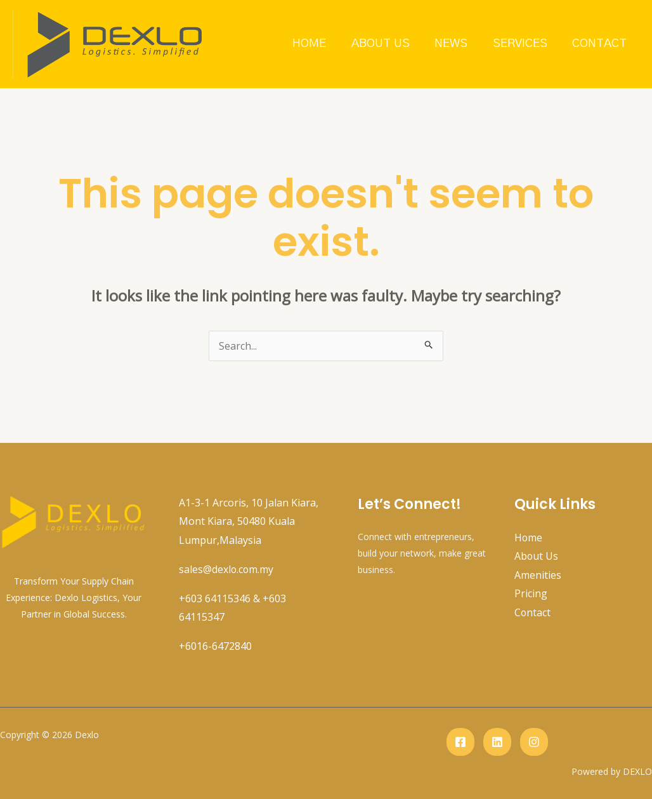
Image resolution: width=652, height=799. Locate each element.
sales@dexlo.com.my (227, 569)
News (453, 43)
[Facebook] (460, 742)
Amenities (537, 575)
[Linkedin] (497, 742)
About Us (384, 43)
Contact (600, 43)
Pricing (530, 594)
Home (313, 43)
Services (521, 43)
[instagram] (534, 742)
